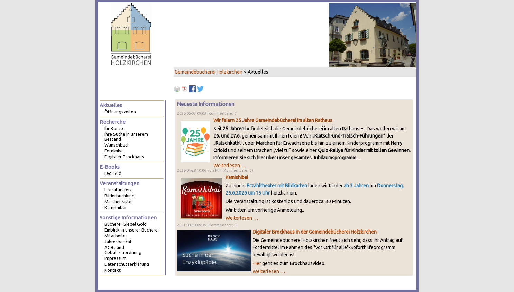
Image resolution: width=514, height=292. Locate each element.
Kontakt (112, 269)
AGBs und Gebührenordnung (122, 250)
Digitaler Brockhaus (124, 156)
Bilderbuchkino (119, 195)
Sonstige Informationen (128, 217)
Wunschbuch (117, 144)
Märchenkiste (117, 201)
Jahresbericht (118, 241)
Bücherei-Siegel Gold (125, 224)
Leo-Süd (112, 173)
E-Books (110, 167)
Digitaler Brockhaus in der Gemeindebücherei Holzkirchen (315, 232)
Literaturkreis (117, 189)
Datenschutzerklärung (126, 264)
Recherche (113, 122)
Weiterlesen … (229, 165)
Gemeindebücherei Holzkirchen (208, 72)
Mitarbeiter (115, 235)
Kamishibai (237, 177)
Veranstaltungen (119, 183)
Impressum (115, 258)
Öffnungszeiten (120, 111)
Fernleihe (113, 150)
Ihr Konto (113, 128)
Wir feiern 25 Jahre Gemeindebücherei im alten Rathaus (272, 120)
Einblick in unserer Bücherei (131, 229)
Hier (257, 263)
